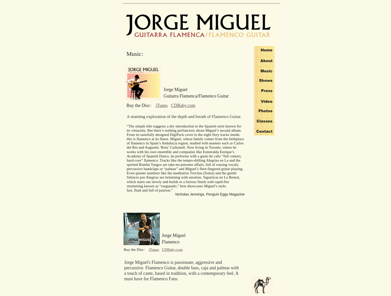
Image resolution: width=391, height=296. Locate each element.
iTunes (162, 105)
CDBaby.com (183, 105)
